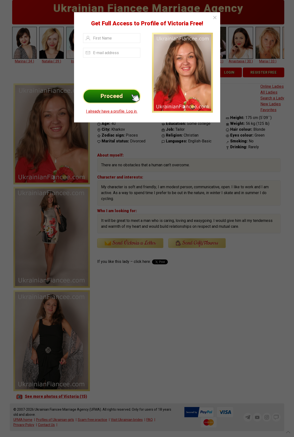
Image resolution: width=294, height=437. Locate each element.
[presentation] (111, 71)
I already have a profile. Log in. (111, 111)
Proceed (121, 96)
